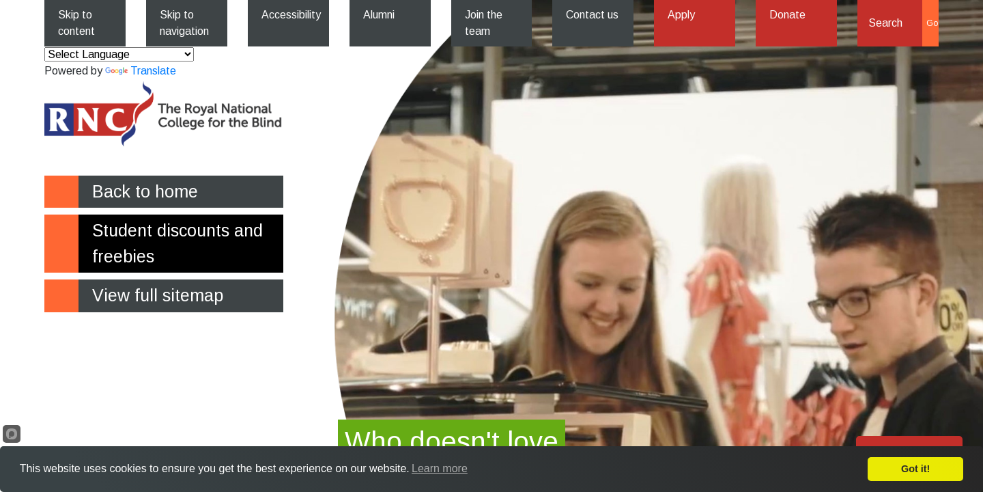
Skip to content (76, 23)
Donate (787, 14)
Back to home (145, 191)
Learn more (440, 468)
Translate (140, 71)
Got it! (915, 468)
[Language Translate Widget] (119, 54)
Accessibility (291, 14)
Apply (681, 14)
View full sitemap (157, 295)
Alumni (379, 14)
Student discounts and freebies (177, 243)
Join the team (483, 23)
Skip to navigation (184, 23)
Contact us (592, 14)
